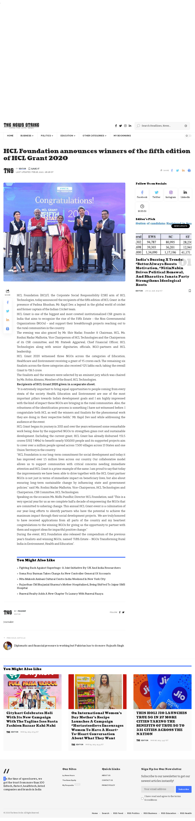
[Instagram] (171, 195)
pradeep (22, 611)
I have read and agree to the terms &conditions (162, 797)
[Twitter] (120, 125)
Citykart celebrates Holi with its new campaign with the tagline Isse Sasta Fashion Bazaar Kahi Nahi (32, 719)
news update (180, 228)
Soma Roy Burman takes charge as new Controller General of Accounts (65, 573)
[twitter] (123, 612)
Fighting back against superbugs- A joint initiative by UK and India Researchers (70, 568)
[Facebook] (116, 125)
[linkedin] (130, 125)
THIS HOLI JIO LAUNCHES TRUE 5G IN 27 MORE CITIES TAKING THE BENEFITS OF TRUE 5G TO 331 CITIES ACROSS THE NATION (161, 723)
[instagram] (125, 125)
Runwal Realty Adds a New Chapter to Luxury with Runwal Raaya (61, 594)
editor (22, 169)
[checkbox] (142, 798)
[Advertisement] (96, 62)
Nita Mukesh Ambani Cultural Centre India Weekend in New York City (62, 579)
